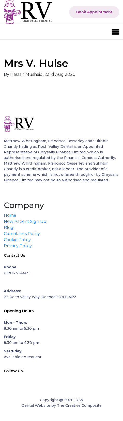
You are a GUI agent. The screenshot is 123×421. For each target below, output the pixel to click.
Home (10, 215)
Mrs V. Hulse (36, 63)
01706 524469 (16, 273)
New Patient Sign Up (25, 221)
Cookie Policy (17, 239)
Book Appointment (94, 12)
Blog (8, 227)
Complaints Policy (22, 233)
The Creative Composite (79, 405)
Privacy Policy (18, 245)
